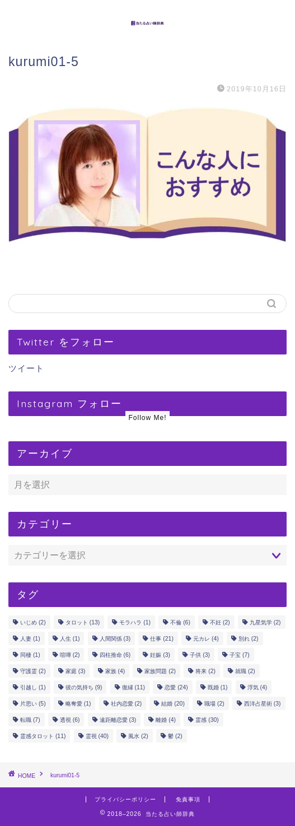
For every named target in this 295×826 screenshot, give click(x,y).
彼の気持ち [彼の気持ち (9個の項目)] (83, 687)
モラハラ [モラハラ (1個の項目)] (135, 622)
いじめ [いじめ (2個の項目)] (33, 622)
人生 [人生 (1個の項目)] (70, 639)
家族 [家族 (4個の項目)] (115, 671)
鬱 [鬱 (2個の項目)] (175, 736)
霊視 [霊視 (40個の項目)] (97, 736)
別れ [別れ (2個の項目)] (248, 639)
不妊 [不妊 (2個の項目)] (220, 622)
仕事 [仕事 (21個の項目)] (161, 639)
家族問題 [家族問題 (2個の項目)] (160, 671)
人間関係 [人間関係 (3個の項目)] (115, 639)
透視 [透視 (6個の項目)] (70, 720)
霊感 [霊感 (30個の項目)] (206, 720)
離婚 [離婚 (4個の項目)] (166, 720)
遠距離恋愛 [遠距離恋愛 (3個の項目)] (118, 720)
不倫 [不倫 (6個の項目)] (180, 622)
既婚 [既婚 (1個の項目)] (218, 687)
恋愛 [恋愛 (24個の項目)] (176, 687)
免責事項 (188, 799)
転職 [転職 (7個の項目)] (30, 720)
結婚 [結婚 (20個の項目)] (172, 704)
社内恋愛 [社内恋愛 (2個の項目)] (126, 704)
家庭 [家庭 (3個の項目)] (75, 671)
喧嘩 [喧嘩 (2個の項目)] (70, 655)
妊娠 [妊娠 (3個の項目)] (160, 655)
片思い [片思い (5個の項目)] (33, 704)
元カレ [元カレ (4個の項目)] (206, 639)
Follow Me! (147, 418)
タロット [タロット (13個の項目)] (82, 622)
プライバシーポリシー (125, 799)
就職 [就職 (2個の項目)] (245, 671)
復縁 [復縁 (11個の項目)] (133, 687)
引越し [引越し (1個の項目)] (33, 687)
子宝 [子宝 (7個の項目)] (240, 655)
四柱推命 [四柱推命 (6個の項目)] (115, 655)
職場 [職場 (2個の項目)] (214, 704)
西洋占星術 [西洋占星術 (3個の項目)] (262, 704)
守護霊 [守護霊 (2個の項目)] (33, 671)
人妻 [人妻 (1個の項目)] (30, 639)
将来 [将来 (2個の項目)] (205, 671)
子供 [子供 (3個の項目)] (200, 655)
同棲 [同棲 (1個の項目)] (30, 655)
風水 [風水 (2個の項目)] (138, 736)
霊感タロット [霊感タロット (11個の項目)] (42, 736)
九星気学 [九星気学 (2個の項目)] (265, 622)
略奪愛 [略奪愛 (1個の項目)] (78, 704)
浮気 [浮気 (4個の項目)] (257, 687)
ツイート (26, 368)
